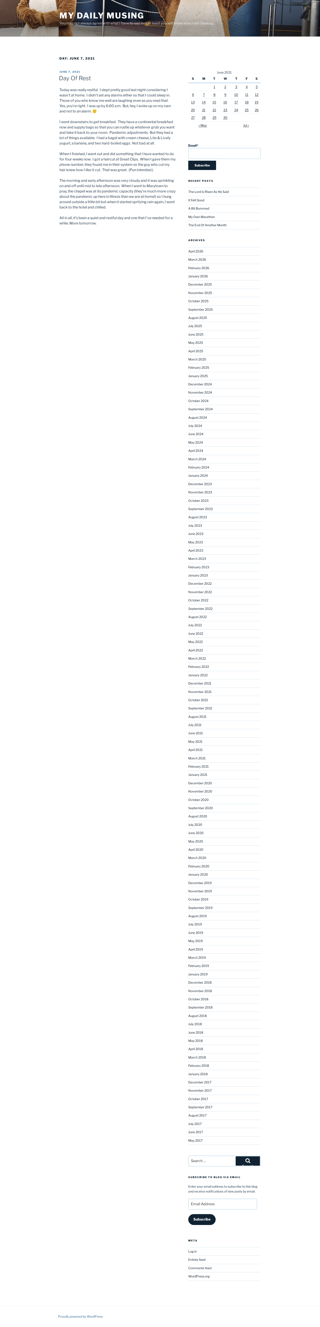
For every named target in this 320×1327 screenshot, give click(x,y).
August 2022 (197, 617)
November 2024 (200, 392)
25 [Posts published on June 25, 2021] (247, 110)
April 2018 (195, 1049)
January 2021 (197, 775)
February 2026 (198, 268)
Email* (224, 151)
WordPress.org (199, 1276)
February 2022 (198, 667)
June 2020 (196, 833)
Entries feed (196, 1259)
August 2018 (197, 1016)
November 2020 (200, 791)
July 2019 (195, 924)
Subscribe (202, 1219)
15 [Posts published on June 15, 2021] (214, 102)
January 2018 (198, 1074)
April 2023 (195, 550)
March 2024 (197, 459)
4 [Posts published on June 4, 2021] (247, 87)
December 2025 (200, 284)
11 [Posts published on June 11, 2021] (246, 94)
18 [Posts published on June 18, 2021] (247, 102)
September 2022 (200, 608)
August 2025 (197, 318)
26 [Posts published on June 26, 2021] (257, 110)
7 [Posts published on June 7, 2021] (204, 94)
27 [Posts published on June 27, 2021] (193, 117)
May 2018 (195, 1041)
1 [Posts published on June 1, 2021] (214, 87)
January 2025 (198, 376)
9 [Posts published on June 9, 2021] (225, 94)
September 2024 (200, 409)
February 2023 (198, 567)
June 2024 (195, 434)
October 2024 (198, 401)
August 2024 (197, 417)
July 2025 (195, 326)
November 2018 (200, 991)
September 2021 (200, 708)
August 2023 (197, 517)
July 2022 (195, 625)
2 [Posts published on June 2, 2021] (225, 87)
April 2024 (195, 450)
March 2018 (197, 1057)
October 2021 (198, 700)
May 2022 (195, 642)
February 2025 (198, 367)
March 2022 (197, 658)
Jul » (246, 125)
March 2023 (197, 558)
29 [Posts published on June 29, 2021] (214, 117)
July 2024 (195, 426)
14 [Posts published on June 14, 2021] (204, 102)
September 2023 (200, 509)
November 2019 (200, 891)
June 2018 (195, 1032)
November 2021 (200, 692)
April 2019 (195, 949)
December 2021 (199, 683)
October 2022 (198, 600)
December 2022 (200, 583)
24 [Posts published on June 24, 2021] (236, 110)
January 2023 (198, 575)
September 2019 (200, 908)
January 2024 (198, 475)
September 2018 (200, 1007)
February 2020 (198, 866)
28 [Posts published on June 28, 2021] (204, 117)
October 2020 (198, 800)
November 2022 (200, 592)
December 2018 (200, 982)
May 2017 (195, 1140)
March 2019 (197, 957)
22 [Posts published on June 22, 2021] (214, 110)
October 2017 (198, 1099)
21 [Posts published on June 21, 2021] (203, 110)
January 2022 (198, 675)
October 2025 (198, 301)
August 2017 (197, 1115)
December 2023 (200, 484)
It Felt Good (196, 200)
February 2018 (198, 1065)
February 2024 (198, 467)
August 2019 (197, 916)
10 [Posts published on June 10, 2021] (236, 94)
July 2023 (195, 525)
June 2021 (195, 733)
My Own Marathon (201, 217)
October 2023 (198, 500)
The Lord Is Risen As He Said (208, 192)
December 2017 (199, 1082)
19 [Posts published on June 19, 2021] (256, 102)
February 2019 (198, 966)
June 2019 (195, 933)
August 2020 (197, 816)
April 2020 (195, 849)
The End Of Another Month (207, 225)
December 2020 (200, 783)
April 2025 (195, 351)
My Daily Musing (101, 15)
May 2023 (195, 542)
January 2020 (198, 874)
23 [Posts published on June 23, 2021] (225, 110)
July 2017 (195, 1124)
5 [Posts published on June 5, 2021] (257, 87)
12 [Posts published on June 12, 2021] (256, 94)
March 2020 (197, 858)
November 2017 (200, 1090)
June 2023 (195, 534)
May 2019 (195, 941)
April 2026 (195, 251)
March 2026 (197, 259)
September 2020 (200, 808)
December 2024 (200, 384)
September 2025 (200, 309)
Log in (192, 1251)
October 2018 (198, 999)
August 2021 (197, 717)
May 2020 (195, 841)
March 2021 (197, 758)
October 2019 (198, 899)
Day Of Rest (75, 78)
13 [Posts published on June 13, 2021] (193, 102)
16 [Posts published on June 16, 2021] (225, 102)
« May (202, 125)
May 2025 (195, 342)
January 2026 (198, 276)
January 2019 (198, 974)
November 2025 (200, 293)
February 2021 (198, 766)
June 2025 (195, 334)
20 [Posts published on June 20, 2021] (193, 110)
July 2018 (195, 1024)
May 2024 (195, 442)
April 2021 (195, 750)
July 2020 (195, 825)
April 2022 (195, 650)
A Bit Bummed (198, 208)
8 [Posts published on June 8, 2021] (214, 94)
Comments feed (199, 1268)
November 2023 (200, 492)
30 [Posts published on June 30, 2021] (225, 117)
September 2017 (200, 1107)
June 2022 (195, 633)
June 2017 (195, 1132)
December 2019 (200, 883)
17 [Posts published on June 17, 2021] (236, 102)
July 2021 (195, 725)
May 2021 (195, 741)
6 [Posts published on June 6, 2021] (193, 94)
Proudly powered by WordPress (80, 1316)
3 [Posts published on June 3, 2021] (236, 87)
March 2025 (197, 359)
